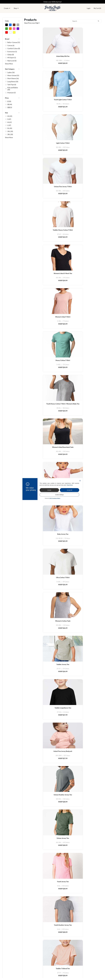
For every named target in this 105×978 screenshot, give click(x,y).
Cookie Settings (59, 494)
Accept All (69, 490)
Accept (49, 490)
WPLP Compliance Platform (55, 498)
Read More (70, 485)
